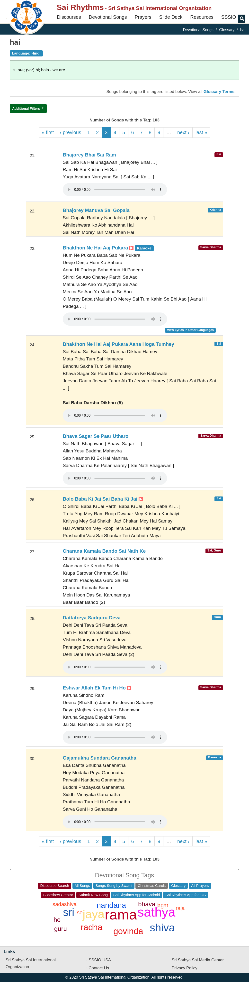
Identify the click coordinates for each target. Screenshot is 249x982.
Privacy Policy (184, 968)
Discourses (69, 17)
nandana (111, 905)
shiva (162, 928)
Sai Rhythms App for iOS (185, 895)
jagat (162, 905)
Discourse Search (54, 885)
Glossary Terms (219, 91)
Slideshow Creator (58, 895)
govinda (128, 931)
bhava (146, 904)
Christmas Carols (152, 885)
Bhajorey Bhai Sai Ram (89, 154)
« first (48, 132)
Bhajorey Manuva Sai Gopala (96, 210)
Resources (201, 17)
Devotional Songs (108, 17)
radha (92, 927)
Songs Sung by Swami (114, 885)
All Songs (82, 885)
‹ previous (70, 132)
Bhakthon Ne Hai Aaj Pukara (108, 247)
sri (68, 912)
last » (201, 132)
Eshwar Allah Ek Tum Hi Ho (97, 687)
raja (180, 908)
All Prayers (200, 885)
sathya (156, 912)
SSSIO (228, 17)
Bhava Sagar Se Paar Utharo (95, 436)
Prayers (143, 17)
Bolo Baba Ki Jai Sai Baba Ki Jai (103, 499)
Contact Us (99, 968)
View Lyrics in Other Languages (190, 330)
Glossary (226, 30)
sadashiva (65, 904)
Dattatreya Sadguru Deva (92, 617)
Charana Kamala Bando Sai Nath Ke (104, 551)
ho (57, 919)
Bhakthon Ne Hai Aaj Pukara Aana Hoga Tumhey (118, 344)
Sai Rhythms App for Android (136, 895)
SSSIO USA (100, 960)
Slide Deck (171, 17)
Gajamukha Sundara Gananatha (99, 758)
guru (60, 928)
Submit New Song (93, 895)
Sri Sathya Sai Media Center (198, 960)
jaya (94, 914)
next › (183, 132)
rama (121, 914)
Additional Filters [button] (26, 108)
